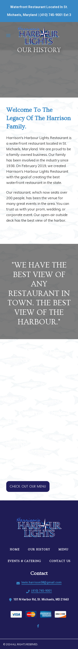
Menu (64, 549)
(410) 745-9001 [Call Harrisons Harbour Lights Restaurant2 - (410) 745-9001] (41, 590)
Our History (40, 549)
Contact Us (61, 561)
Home (16, 549)
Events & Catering (25, 561)
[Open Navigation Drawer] (8, 35)
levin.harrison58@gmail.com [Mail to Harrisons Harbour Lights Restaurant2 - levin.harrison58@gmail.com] (41, 582)
